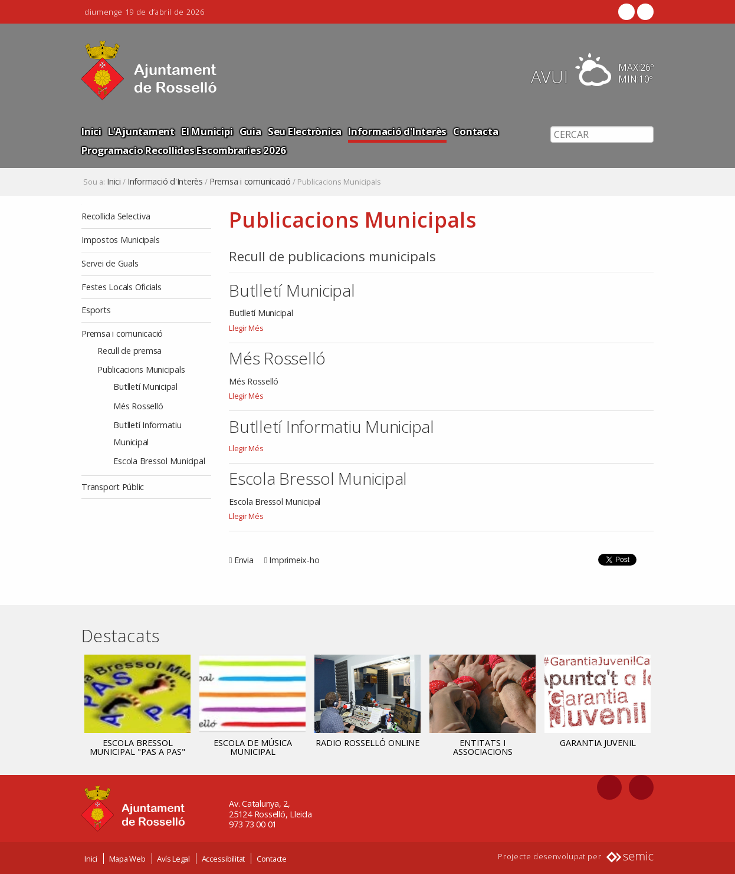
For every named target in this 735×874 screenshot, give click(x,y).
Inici (91, 131)
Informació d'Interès (397, 131)
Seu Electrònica (305, 131)
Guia (250, 131)
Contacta (475, 131)
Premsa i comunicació (250, 182)
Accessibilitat (223, 858)
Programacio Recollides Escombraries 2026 (183, 150)
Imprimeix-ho (294, 560)
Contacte (272, 858)
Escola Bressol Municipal (318, 478)
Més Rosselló (277, 358)
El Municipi (206, 131)
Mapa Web (127, 858)
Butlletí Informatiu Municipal (331, 426)
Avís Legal (173, 858)
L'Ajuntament (141, 131)
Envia (244, 560)
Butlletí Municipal (292, 290)
